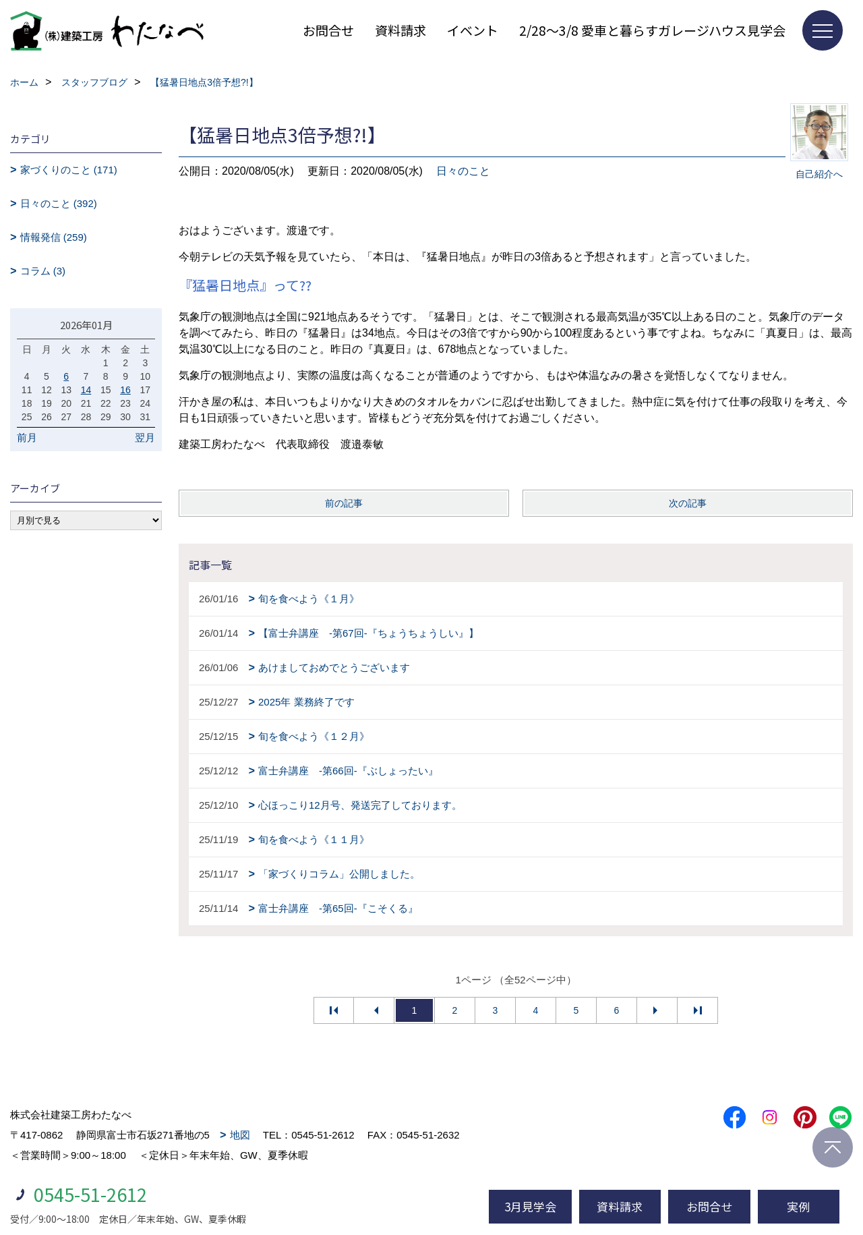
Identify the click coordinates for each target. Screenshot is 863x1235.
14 (86, 389)
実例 (798, 1206)
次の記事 (688, 503)
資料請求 (400, 30)
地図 (240, 1135)
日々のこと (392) (58, 203)
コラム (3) (43, 271)
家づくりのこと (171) (68, 169)
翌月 (145, 437)
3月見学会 (530, 1206)
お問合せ (328, 30)
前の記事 (344, 503)
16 (125, 389)
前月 (27, 437)
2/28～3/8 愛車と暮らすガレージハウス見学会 (652, 30)
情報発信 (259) (53, 237)
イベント (472, 30)
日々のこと (463, 171)
